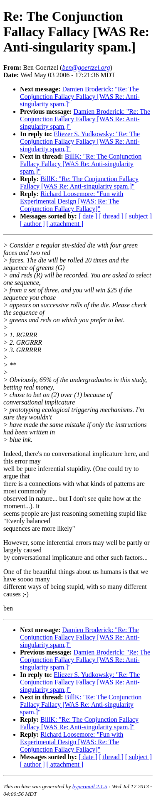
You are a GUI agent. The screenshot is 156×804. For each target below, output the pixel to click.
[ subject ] (138, 216)
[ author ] (32, 223)
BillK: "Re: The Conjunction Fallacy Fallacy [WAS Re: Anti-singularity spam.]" (80, 164)
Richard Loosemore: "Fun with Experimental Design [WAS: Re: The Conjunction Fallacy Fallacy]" (71, 201)
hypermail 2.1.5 (89, 786)
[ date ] (88, 216)
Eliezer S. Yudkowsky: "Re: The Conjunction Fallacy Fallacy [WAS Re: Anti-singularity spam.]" (80, 141)
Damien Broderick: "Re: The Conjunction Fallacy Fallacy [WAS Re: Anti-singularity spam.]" (80, 97)
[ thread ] (111, 216)
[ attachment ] (65, 223)
